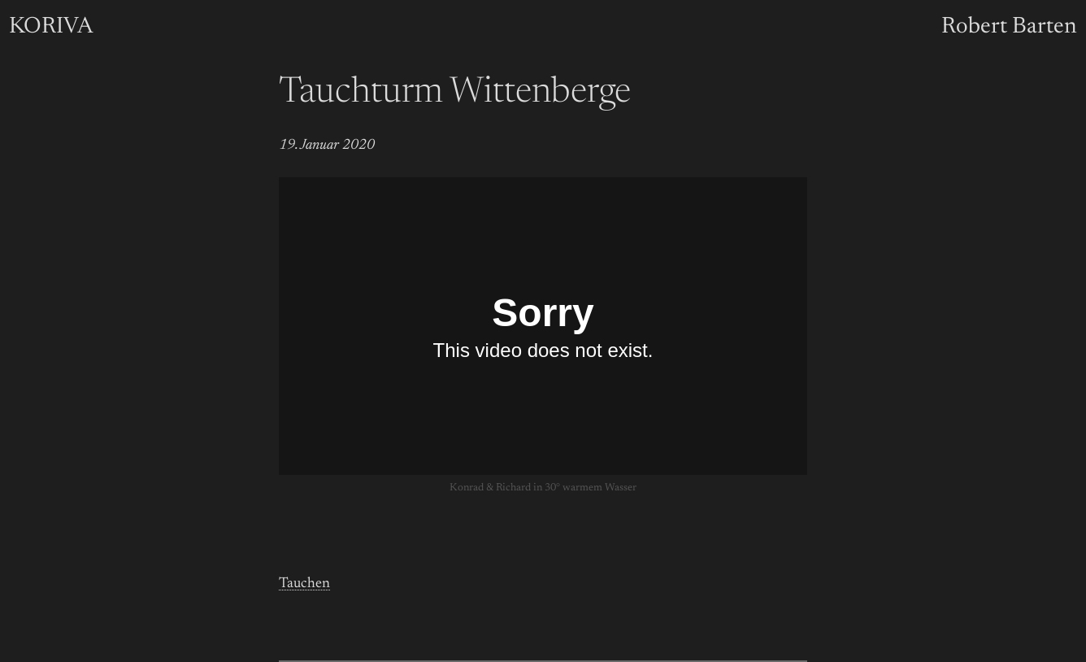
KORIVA (51, 26)
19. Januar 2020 (327, 145)
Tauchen (304, 584)
